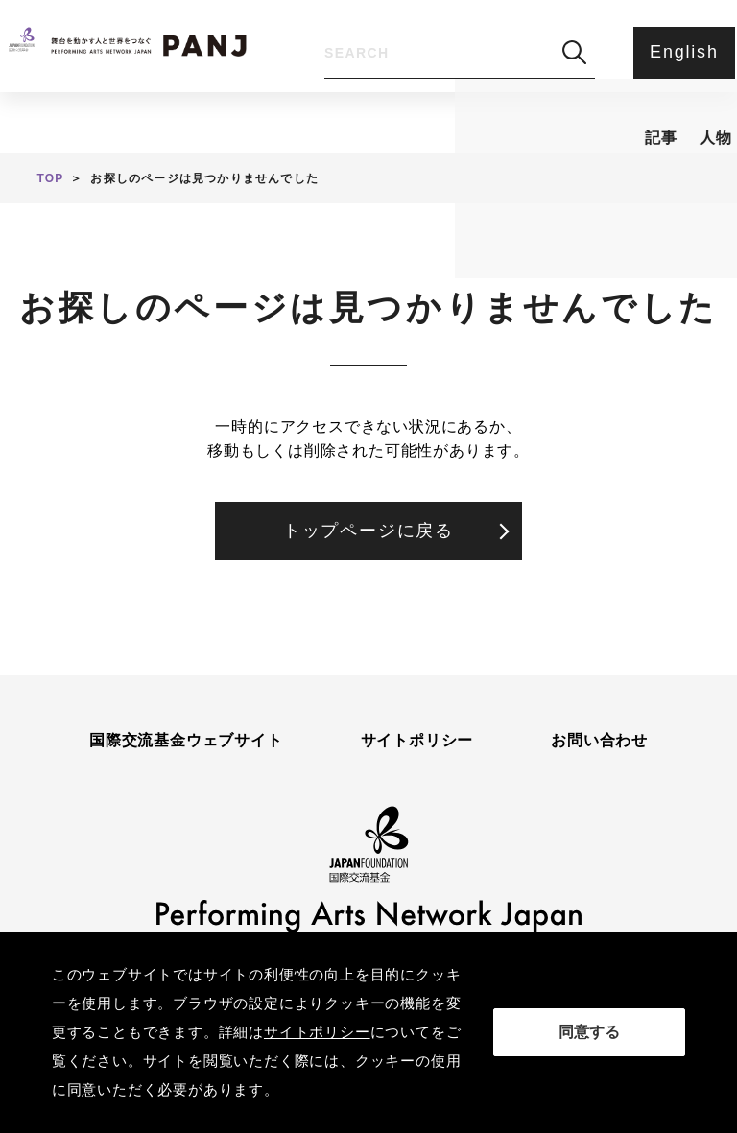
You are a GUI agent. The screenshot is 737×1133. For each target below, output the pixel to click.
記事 (127, 101)
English (679, 51)
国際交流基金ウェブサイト (186, 740)
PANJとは (366, 101)
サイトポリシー (417, 740)
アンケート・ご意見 (553, 101)
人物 (236, 101)
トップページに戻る (368, 530)
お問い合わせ (599, 740)
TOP (49, 178)
